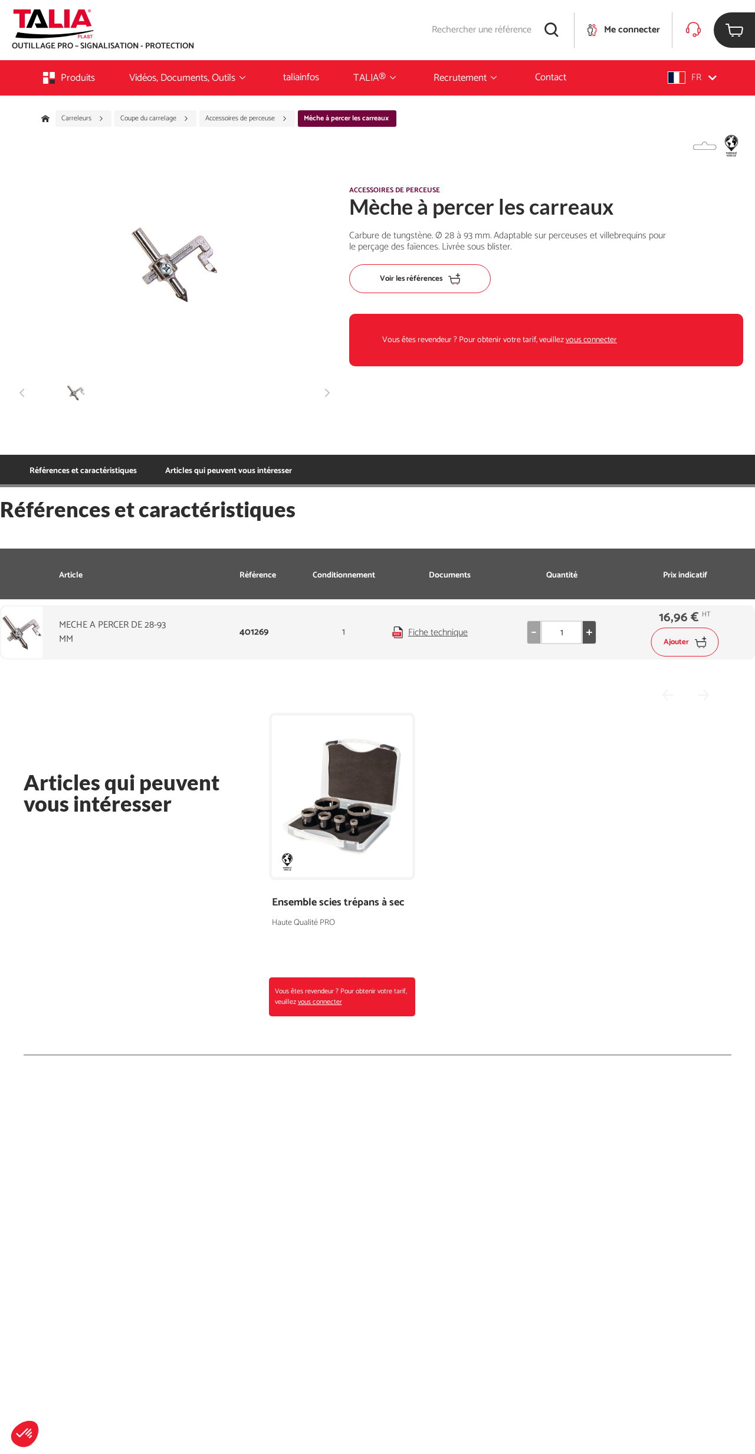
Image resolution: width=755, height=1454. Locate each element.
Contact (550, 77)
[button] (25, 1434)
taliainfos (301, 77)
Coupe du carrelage (154, 118)
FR (692, 78)
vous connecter (591, 340)
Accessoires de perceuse (246, 118)
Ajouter (685, 642)
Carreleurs (82, 118)
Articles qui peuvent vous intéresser (228, 471)
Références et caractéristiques (83, 471)
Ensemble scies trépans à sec (338, 903)
